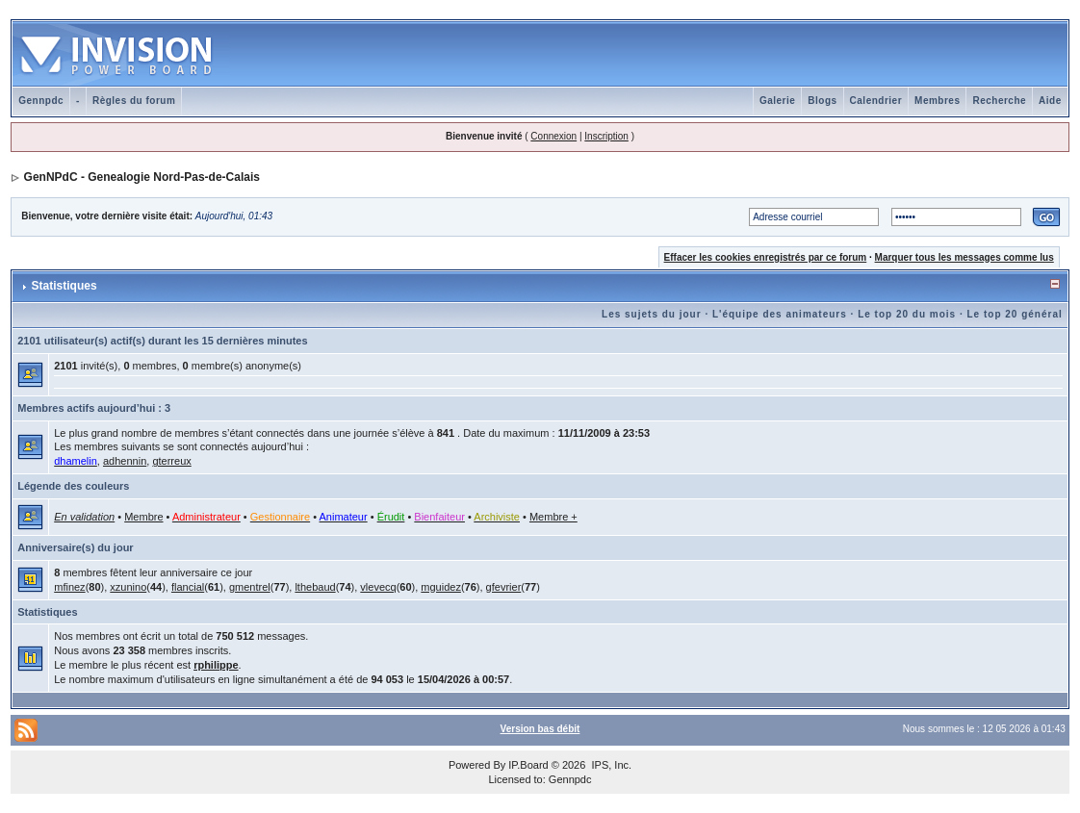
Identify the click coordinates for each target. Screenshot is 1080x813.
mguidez (441, 587)
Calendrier (876, 100)
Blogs (822, 100)
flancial (187, 587)
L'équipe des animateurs (779, 314)
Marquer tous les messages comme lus (964, 257)
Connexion (553, 136)
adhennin (124, 461)
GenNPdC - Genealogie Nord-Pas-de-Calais (142, 177)
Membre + (553, 516)
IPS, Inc (610, 765)
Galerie (777, 100)
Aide (1050, 100)
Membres (937, 100)
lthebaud (315, 587)
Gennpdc (41, 100)
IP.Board (528, 765)
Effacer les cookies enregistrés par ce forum (765, 257)
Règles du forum (133, 100)
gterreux (171, 461)
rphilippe (215, 665)
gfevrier (504, 587)
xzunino (128, 587)
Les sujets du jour (652, 314)
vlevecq (378, 587)
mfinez (69, 587)
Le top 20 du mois (907, 314)
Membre (143, 516)
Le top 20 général (1015, 314)
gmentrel (249, 587)
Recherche (999, 100)
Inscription (606, 136)
